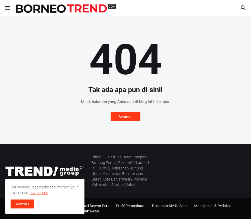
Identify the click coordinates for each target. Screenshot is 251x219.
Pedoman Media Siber (170, 206)
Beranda (125, 117)
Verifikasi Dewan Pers (91, 206)
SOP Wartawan (86, 211)
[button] (7, 8)
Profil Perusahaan (130, 206)
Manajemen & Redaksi (212, 206)
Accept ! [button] (22, 204)
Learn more (39, 193)
